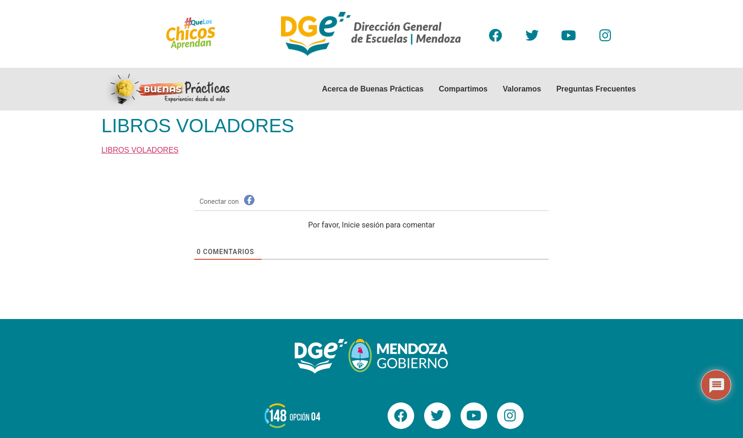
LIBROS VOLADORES (140, 150)
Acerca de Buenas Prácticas (373, 89)
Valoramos (522, 89)
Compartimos (463, 89)
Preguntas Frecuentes (596, 89)
